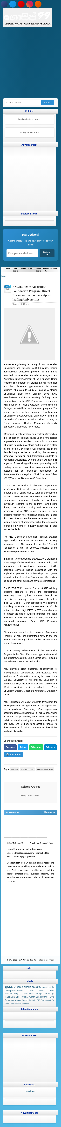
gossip (6, 821)
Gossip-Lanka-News (14, 990)
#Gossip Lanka (27, 769)
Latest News (37, 990)
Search (47, 102)
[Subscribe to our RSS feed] (38, 4)
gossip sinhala (24, 987)
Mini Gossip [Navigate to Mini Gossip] (15, 269)
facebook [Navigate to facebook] (53, 268)
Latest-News (28, 994)
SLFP (18, 997)
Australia (32, 1000)
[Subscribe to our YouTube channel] (21, 4)
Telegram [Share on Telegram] (50, 747)
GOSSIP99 (25, 960)
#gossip (14, 769)
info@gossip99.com (45, 843)
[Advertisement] (30, 64)
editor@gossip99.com (24, 853)
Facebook (10, 747)
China (24, 997)
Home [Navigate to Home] (8, 268)
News (17, 821)
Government (46, 1000)
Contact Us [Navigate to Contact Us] (46, 269)
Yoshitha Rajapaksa (18, 1003)
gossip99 (36, 987)
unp (27, 1003)
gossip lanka (43, 821)
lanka (12, 821)
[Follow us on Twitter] (12, 4)
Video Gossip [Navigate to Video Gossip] (38, 269)
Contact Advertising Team (30, 849)
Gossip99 (29, 1091)
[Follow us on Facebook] (4, 4)
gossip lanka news (17, 824)
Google (39, 994)
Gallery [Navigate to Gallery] (31, 268)
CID (38, 1000)
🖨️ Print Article (13, 754)
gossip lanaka (21, 1000)
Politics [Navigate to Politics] (23, 268)
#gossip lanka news (45, 769)
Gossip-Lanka (48, 987)
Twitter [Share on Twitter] (23, 747)
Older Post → (49, 812)
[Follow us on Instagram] (29, 4)
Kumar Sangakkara (38, 997)
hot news (25, 821)
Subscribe (47, 253)
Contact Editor (42, 853)
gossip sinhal (33, 824)
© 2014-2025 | (13, 960)
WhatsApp (36, 747)
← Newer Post (13, 812)
